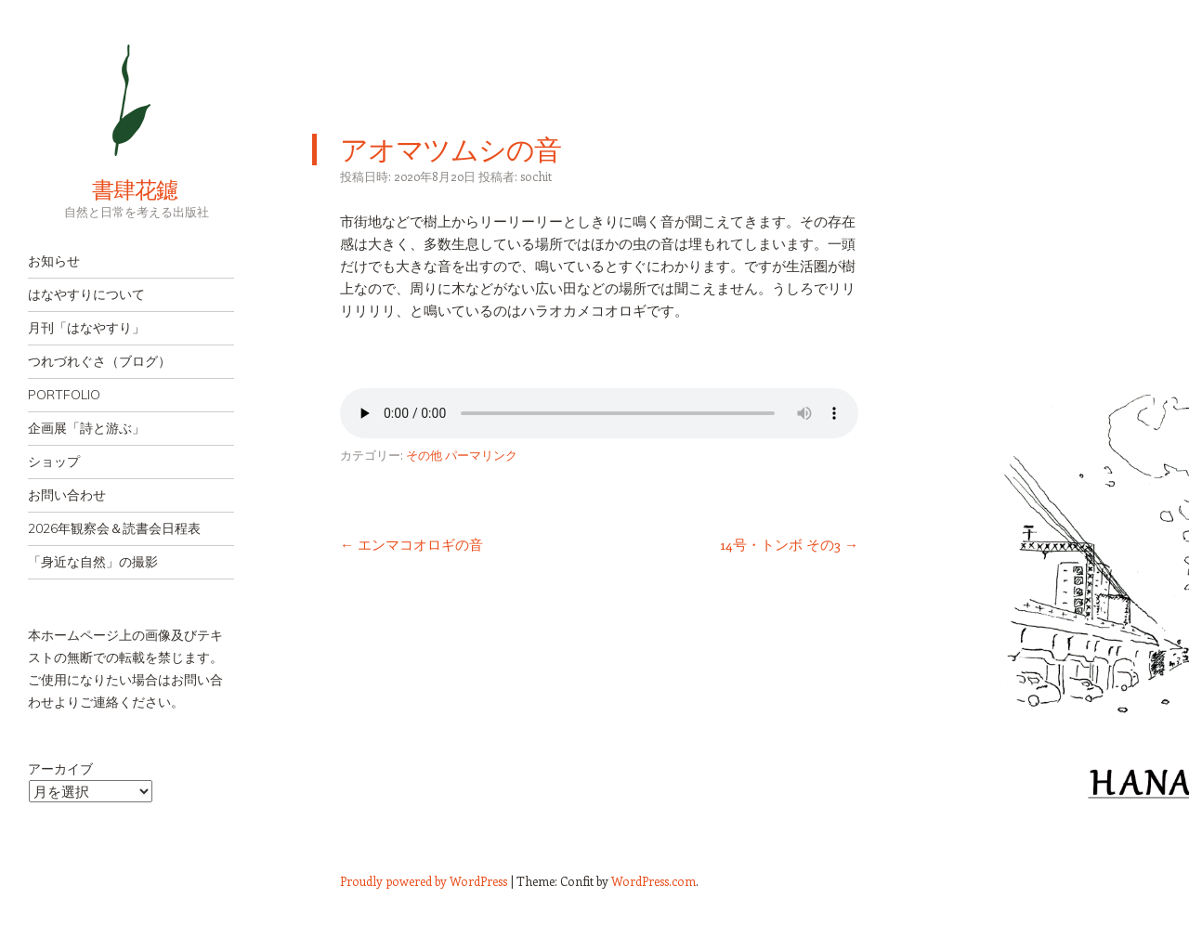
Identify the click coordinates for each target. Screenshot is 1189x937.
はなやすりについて (86, 294)
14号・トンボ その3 (789, 544)
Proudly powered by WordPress (423, 881)
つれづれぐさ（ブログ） (99, 361)
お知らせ (54, 261)
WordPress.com (653, 881)
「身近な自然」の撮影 (93, 561)
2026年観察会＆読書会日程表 (114, 528)
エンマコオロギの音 (411, 544)
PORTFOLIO (64, 394)
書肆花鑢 (102, 189)
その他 (424, 454)
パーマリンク (481, 454)
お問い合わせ (67, 495)
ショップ (54, 461)
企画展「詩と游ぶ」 (86, 428)
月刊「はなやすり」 (86, 327)
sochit (536, 176)
